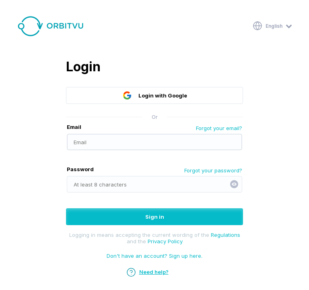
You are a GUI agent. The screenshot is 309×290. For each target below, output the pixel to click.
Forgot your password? (213, 170)
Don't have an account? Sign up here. (154, 256)
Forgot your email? (219, 128)
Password (80, 169)
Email (74, 127)
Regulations (225, 235)
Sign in (154, 216)
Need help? (147, 272)
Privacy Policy (165, 241)
